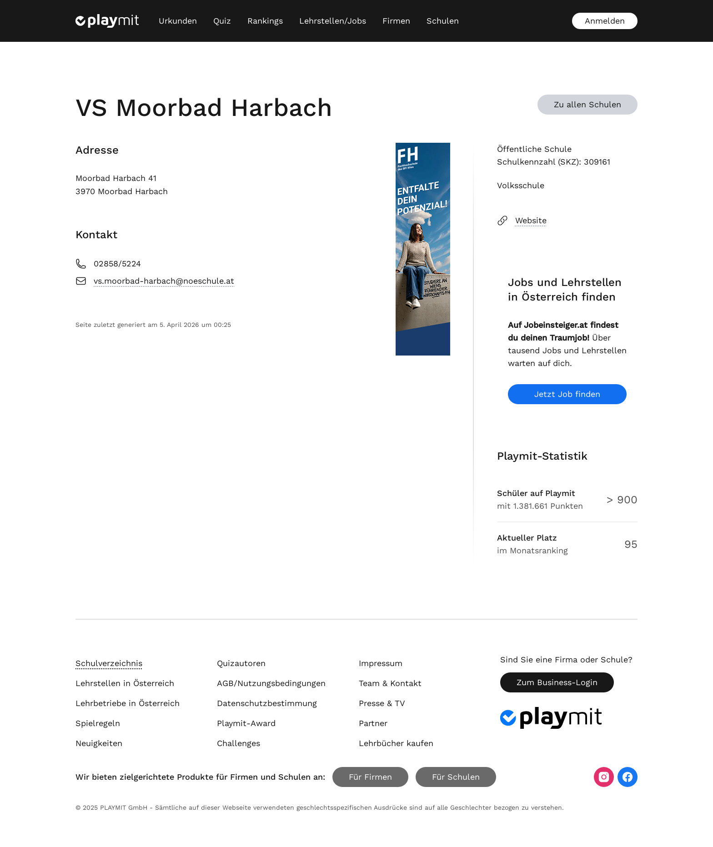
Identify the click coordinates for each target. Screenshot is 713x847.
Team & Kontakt (390, 683)
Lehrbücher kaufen (396, 743)
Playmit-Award (246, 723)
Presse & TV (382, 703)
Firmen (396, 20)
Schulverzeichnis (108, 663)
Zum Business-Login (557, 682)
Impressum (380, 663)
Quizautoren (241, 663)
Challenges (238, 743)
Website (522, 220)
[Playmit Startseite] (107, 20)
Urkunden (178, 20)
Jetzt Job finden (567, 394)
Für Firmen (370, 777)
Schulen (443, 20)
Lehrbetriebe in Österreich (127, 703)
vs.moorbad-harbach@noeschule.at (154, 281)
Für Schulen (456, 777)
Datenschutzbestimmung (267, 703)
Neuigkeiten (98, 743)
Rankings (265, 20)
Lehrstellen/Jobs (332, 20)
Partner (373, 723)
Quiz (222, 20)
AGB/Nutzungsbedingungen (271, 683)
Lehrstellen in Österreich (124, 683)
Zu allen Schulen (587, 104)
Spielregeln (97, 723)
